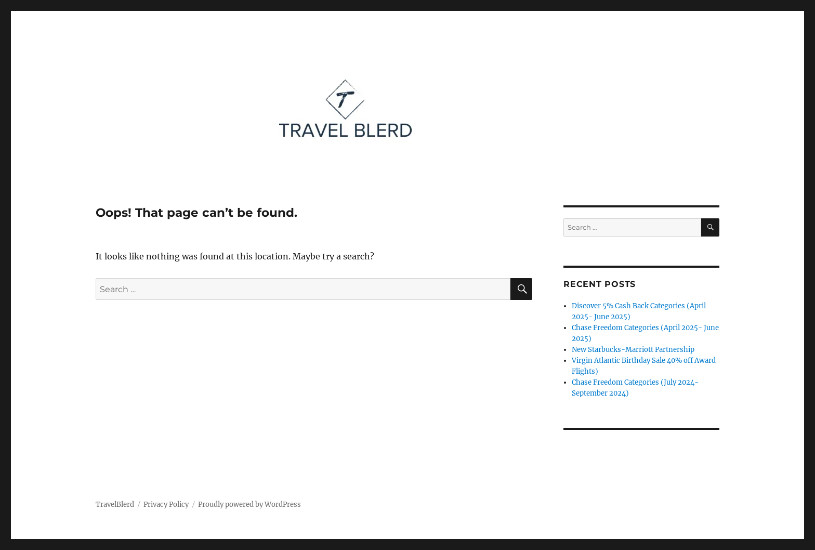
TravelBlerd (115, 504)
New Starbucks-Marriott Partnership (633, 349)
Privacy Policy (166, 504)
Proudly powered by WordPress (249, 504)
